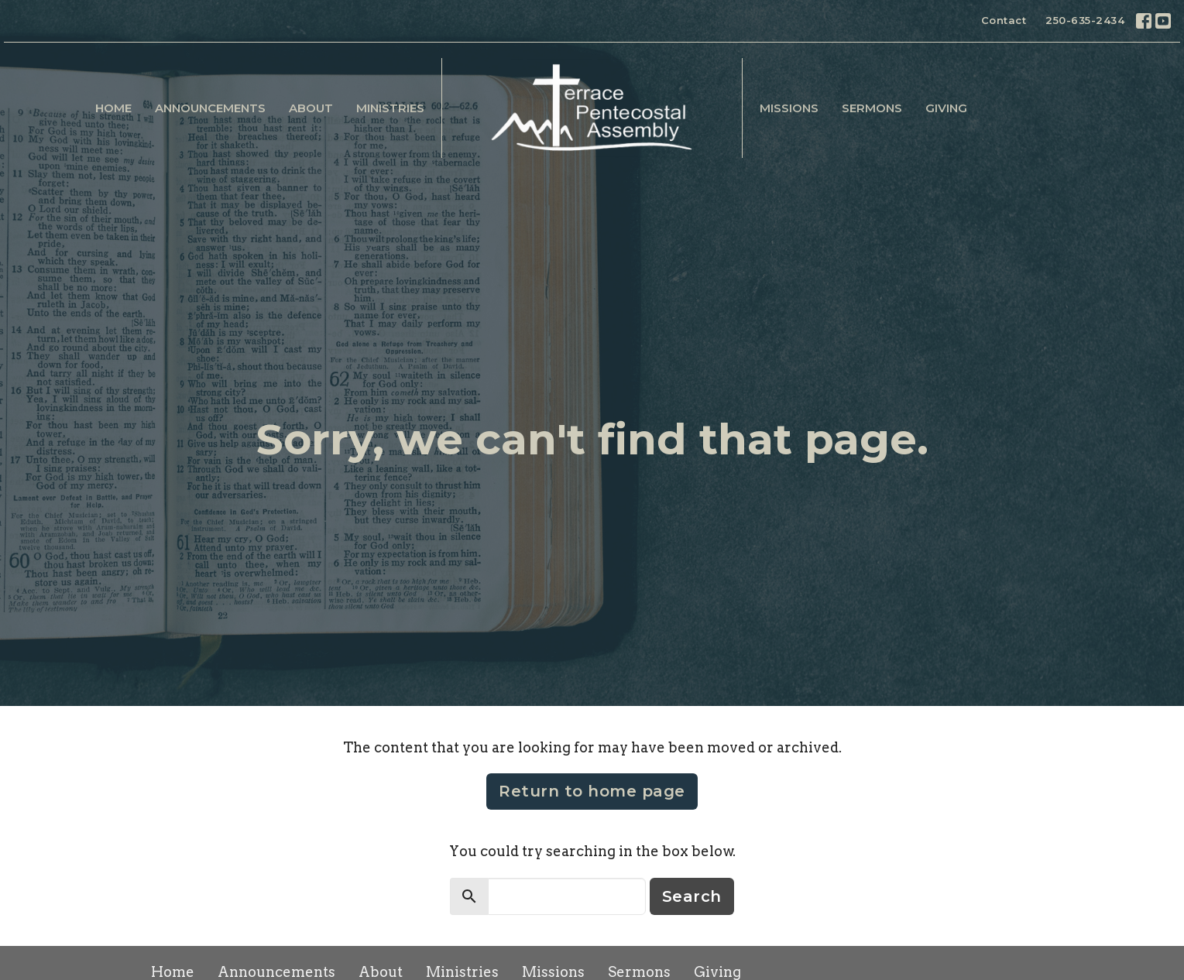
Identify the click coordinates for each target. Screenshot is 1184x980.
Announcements (210, 108)
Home (113, 108)
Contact (1004, 20)
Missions (789, 108)
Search (692, 896)
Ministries (390, 108)
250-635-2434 (1084, 20)
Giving (946, 108)
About (311, 108)
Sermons (872, 108)
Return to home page (592, 791)
